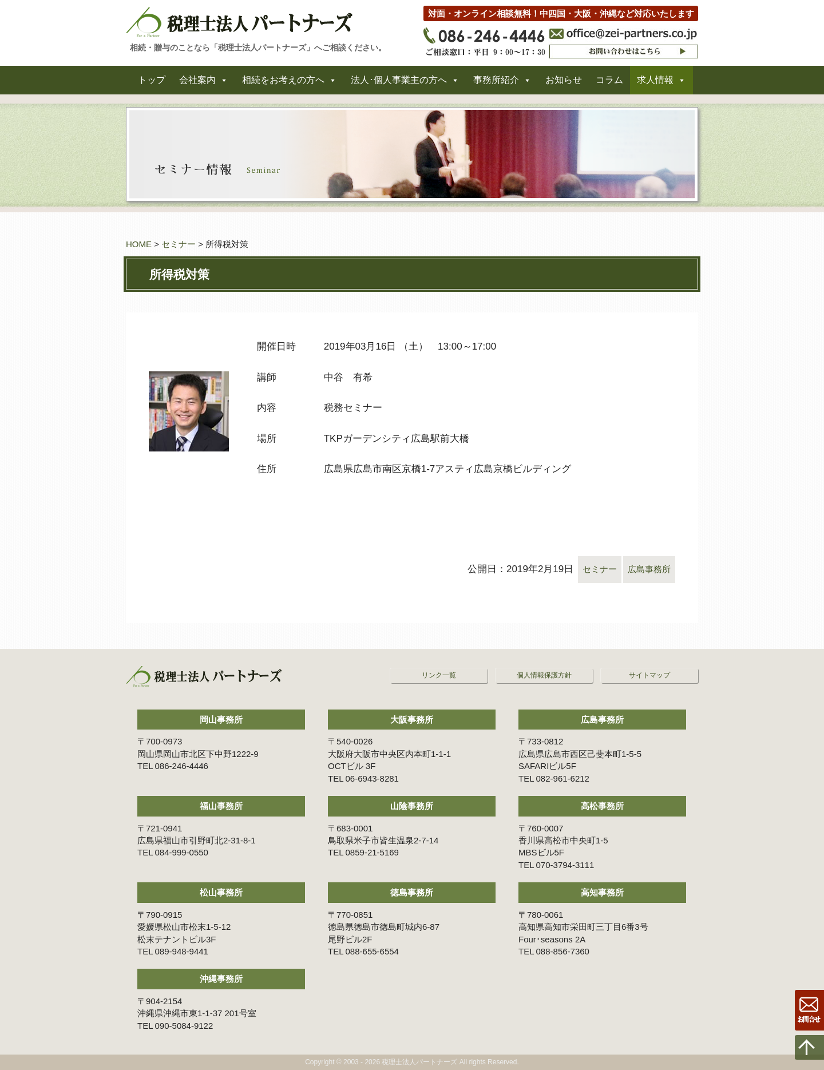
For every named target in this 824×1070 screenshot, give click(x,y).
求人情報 (655, 85)
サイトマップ (649, 675)
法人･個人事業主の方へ (399, 85)
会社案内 (197, 85)
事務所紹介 (496, 85)
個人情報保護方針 (544, 675)
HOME (139, 244)
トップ (151, 85)
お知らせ (563, 85)
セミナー (178, 244)
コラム (609, 85)
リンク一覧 (439, 675)
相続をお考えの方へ (283, 85)
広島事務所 (646, 569)
